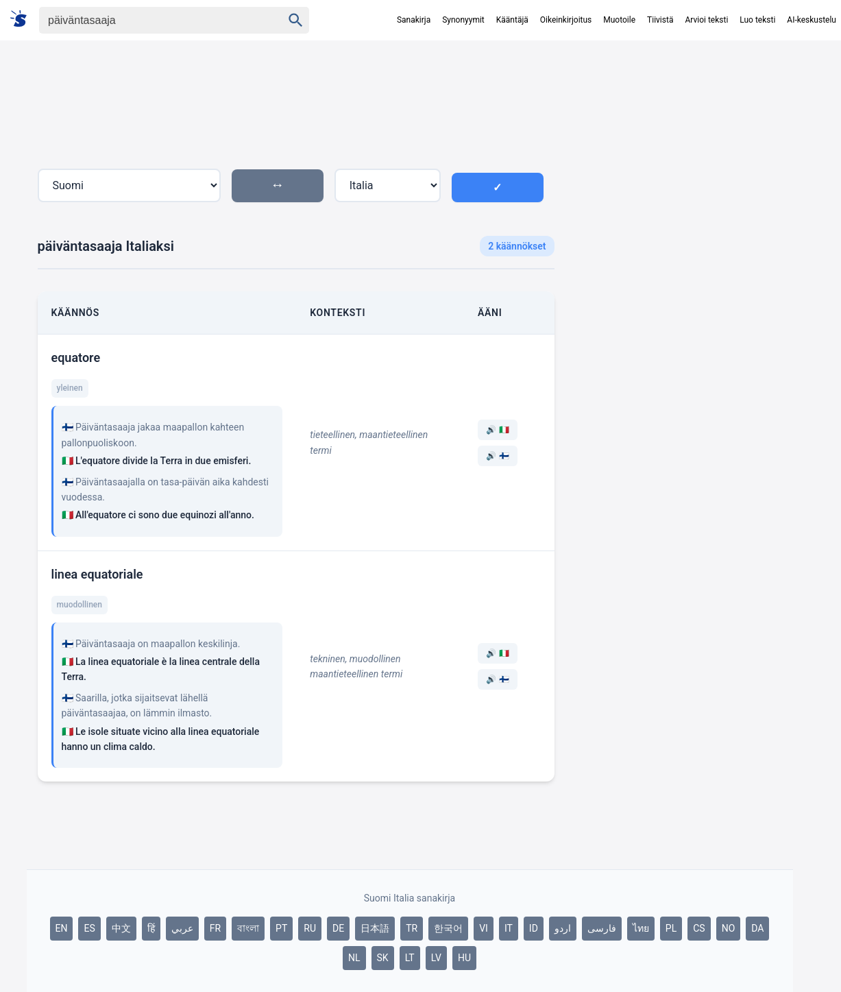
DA (757, 928)
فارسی (601, 928)
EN (62, 928)
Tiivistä (660, 20)
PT (281, 928)
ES (89, 928)
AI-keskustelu (811, 20)
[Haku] (149, 20)
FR (215, 928)
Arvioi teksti (706, 20)
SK (383, 957)
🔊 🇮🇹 (497, 430)
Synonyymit (463, 20)
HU (464, 957)
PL (671, 928)
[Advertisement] (679, 290)
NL (354, 957)
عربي (182, 928)
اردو (562, 928)
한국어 (448, 928)
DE (338, 928)
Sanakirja (413, 20)
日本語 (375, 928)
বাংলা (248, 928)
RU (310, 928)
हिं (151, 928)
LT (410, 957)
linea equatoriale (97, 574)
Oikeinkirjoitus (566, 20)
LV (436, 957)
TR (411, 928)
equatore (76, 357)
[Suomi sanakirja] (23, 19)
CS (699, 928)
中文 (121, 928)
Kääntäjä (512, 20)
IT (508, 928)
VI (483, 928)
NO (728, 928)
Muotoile (619, 20)
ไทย (641, 928)
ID (533, 928)
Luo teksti (757, 20)
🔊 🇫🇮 (497, 456)
